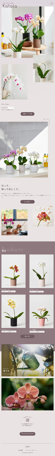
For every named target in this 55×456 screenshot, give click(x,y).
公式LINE (27, 446)
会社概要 (20, 450)
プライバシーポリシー (31, 450)
